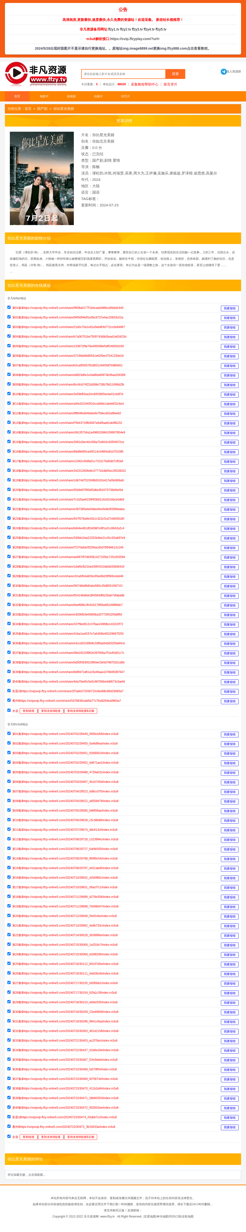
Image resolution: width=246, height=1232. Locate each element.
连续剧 (71, 96)
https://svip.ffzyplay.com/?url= (135, 39)
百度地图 (150, 1216)
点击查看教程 (197, 48)
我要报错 (230, 308)
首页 (17, 96)
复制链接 (28, 711)
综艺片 (125, 96)
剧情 (108, 160)
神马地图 (162, 1216)
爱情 (116, 160)
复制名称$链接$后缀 (80, 711)
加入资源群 (231, 71)
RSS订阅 (175, 1216)
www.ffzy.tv (107, 1216)
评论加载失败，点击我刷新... (26, 1174)
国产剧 (42, 109)
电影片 (44, 96)
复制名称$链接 (51, 711)
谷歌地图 (188, 1216)
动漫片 (98, 96)
